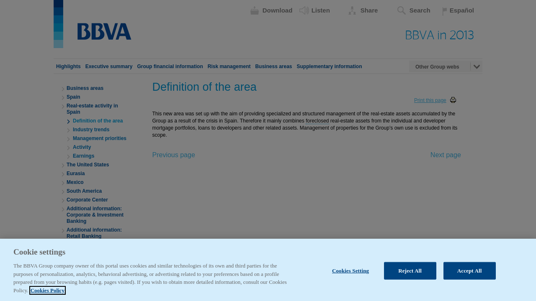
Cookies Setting (350, 279)
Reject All (410, 279)
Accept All (469, 279)
